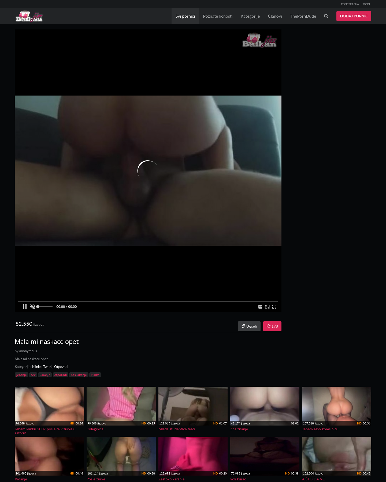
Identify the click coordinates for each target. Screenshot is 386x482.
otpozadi (60, 375)
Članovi (275, 15)
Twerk (48, 367)
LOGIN (366, 4)
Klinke (37, 367)
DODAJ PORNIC (354, 16)
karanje (45, 375)
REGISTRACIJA (350, 4)
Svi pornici (185, 15)
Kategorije (250, 15)
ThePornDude (303, 15)
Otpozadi (61, 367)
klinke (95, 375)
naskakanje (79, 375)
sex (33, 375)
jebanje (21, 375)
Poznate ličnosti (217, 15)
